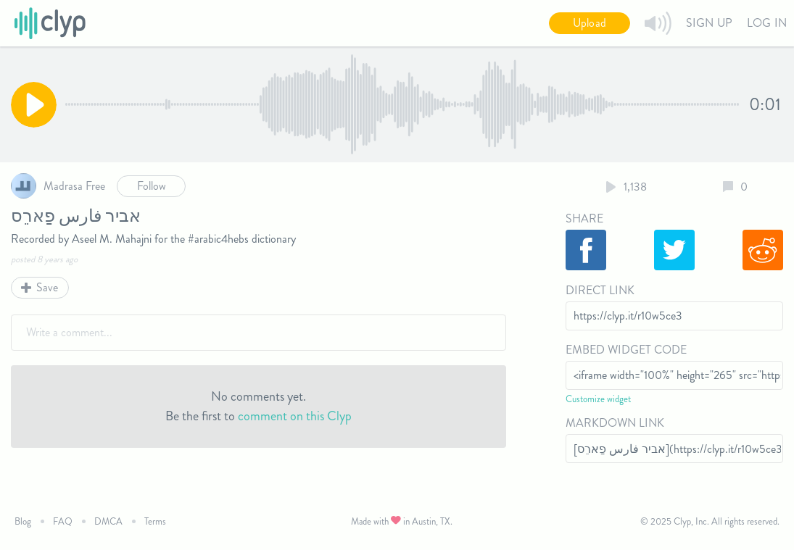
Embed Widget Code (626, 349)
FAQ (63, 521)
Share (584, 218)
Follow (151, 186)
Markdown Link (615, 422)
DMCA (108, 521)
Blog (23, 521)
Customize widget (598, 399)
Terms (155, 521)
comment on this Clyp (295, 416)
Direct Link (600, 290)
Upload (589, 22)
